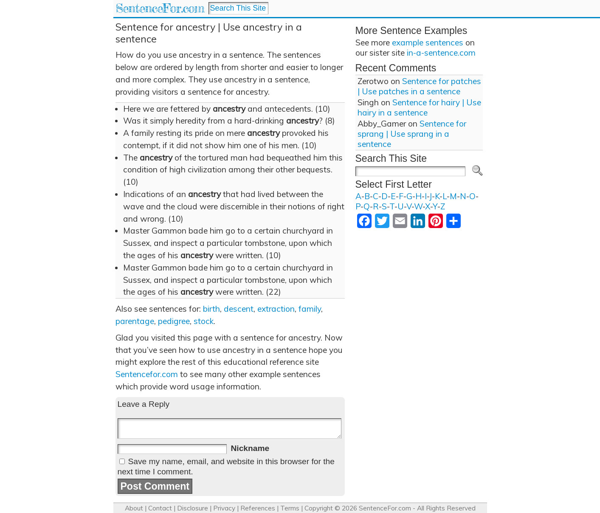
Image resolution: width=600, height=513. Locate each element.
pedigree (174, 321)
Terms (289, 508)
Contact (160, 508)
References (257, 508)
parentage (134, 321)
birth (211, 309)
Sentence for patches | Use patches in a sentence (419, 86)
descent (239, 309)
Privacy (224, 508)
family (310, 309)
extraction (276, 309)
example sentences (427, 42)
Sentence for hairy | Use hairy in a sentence (419, 107)
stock (204, 321)
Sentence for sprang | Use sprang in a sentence (412, 133)
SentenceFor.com (159, 8)
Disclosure (192, 508)
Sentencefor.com (146, 374)
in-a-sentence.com (441, 53)
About (134, 508)
